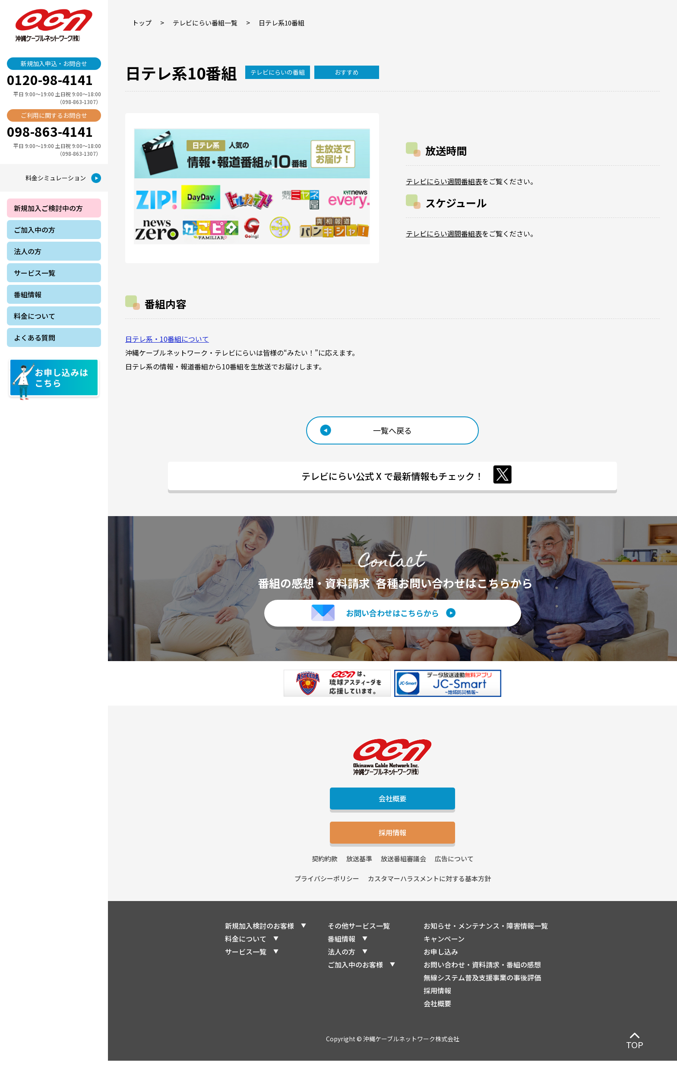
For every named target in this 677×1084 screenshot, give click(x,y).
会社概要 (392, 813)
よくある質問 (34, 337)
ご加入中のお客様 (355, 988)
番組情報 (341, 962)
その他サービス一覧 (359, 949)
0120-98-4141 (50, 79)
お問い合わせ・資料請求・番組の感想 (482, 988)
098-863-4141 (50, 131)
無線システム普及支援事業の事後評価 (482, 1001)
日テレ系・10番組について (167, 339)
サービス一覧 (245, 975)
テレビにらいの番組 (277, 72)
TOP (634, 1044)
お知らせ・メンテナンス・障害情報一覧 (486, 949)
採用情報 (392, 853)
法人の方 (341, 975)
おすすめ (347, 72)
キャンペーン (444, 962)
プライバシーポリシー (326, 901)
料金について (245, 962)
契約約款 (325, 881)
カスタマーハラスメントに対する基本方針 (429, 901)
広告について (454, 881)
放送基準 (359, 881)
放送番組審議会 (403, 881)
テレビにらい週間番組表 (444, 181)
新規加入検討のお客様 (259, 949)
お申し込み (441, 975)
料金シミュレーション (55, 177)
